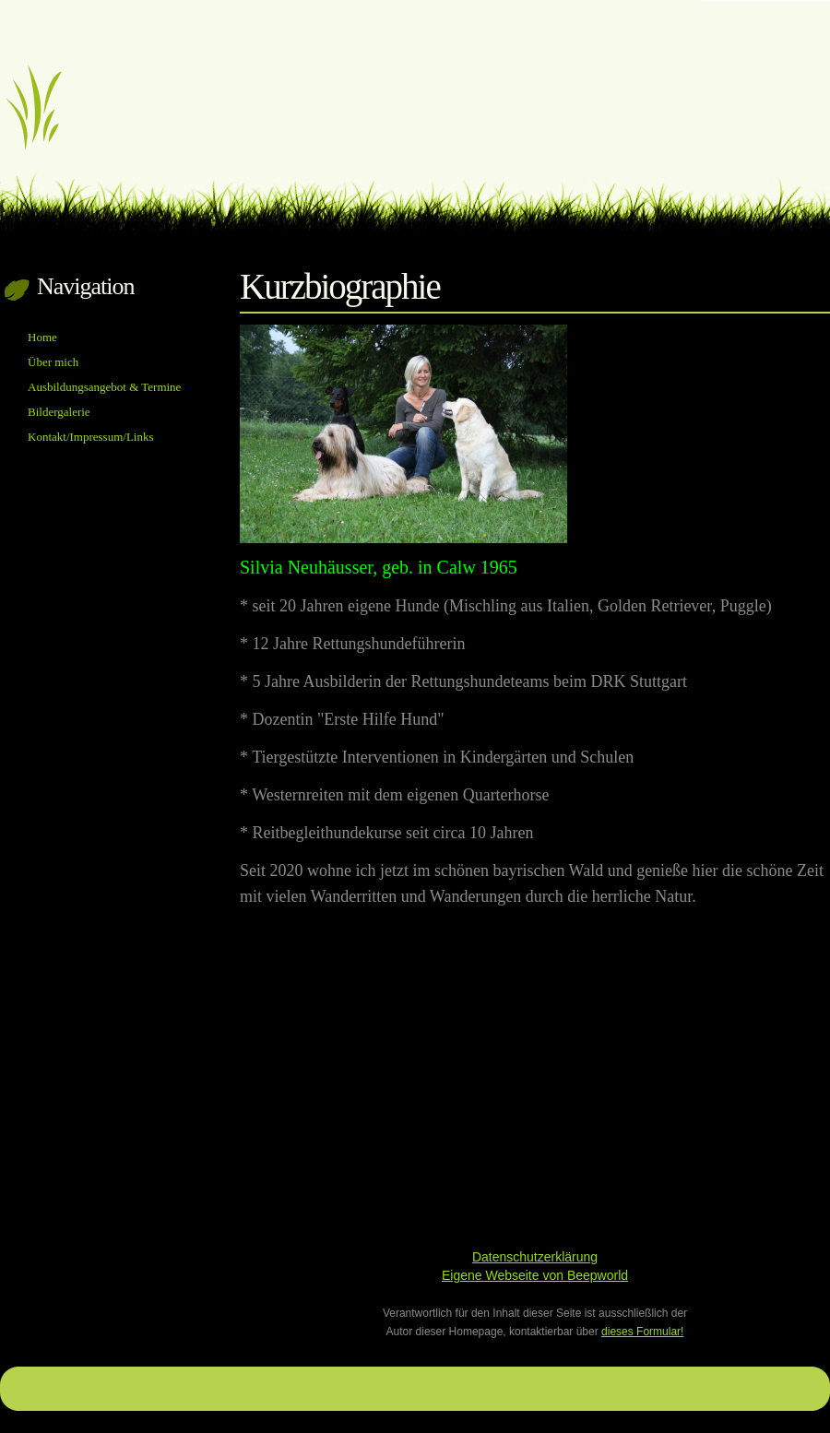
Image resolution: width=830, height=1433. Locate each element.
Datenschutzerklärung (535, 1256)
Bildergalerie (59, 412)
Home (42, 337)
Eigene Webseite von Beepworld (535, 1275)
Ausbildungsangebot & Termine (104, 387)
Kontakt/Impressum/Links (91, 437)
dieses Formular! (642, 1331)
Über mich (53, 362)
